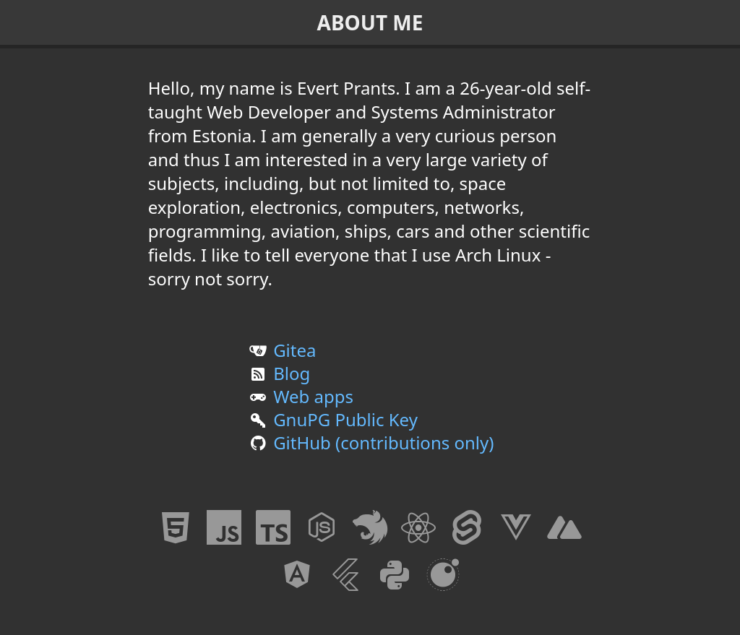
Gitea (281, 350)
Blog (278, 373)
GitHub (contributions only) (370, 442)
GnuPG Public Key (332, 419)
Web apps (299, 396)
